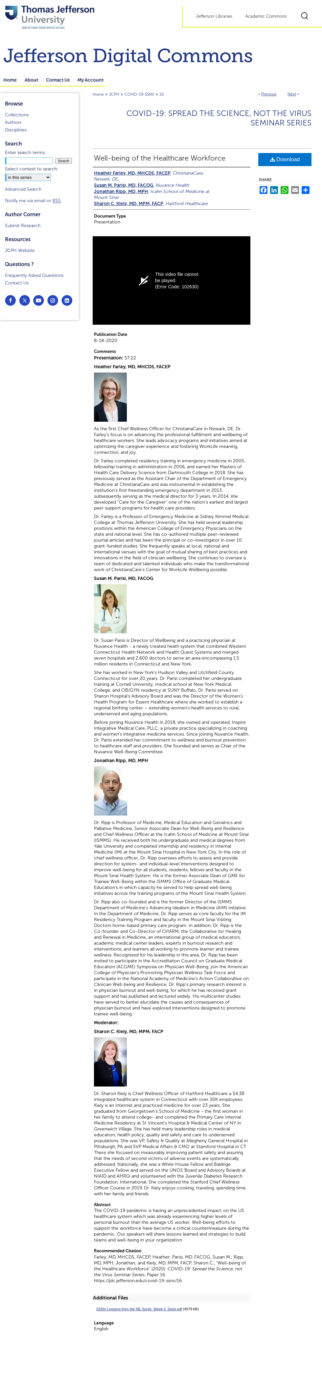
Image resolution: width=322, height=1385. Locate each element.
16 (161, 94)
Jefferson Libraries (214, 16)
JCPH (114, 94)
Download (285, 159)
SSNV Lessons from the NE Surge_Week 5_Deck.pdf (139, 1309)
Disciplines (16, 129)
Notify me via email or (33, 200)
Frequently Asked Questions (34, 275)
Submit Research (22, 225)
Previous (268, 94)
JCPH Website (20, 250)
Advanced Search (23, 189)
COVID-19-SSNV (139, 94)
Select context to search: (31, 168)
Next (292, 94)
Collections (17, 114)
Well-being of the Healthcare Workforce (159, 158)
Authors (13, 122)
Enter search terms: (25, 152)
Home (98, 94)
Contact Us (17, 282)
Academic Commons (266, 16)
